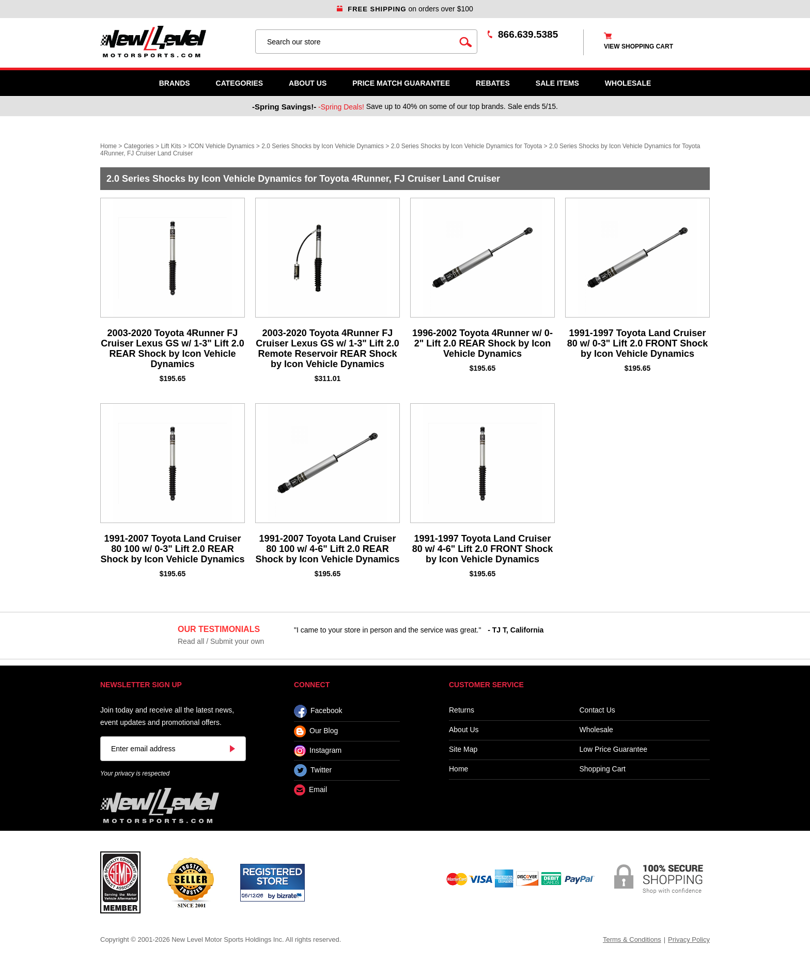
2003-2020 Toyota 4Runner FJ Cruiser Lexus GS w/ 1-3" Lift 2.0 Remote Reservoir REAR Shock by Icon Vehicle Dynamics (327, 348)
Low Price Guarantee (614, 749)
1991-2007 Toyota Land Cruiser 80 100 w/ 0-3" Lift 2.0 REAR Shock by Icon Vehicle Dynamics (172, 548)
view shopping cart (638, 46)
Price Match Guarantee (401, 83)
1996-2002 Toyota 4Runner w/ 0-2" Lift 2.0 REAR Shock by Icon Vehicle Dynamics (482, 343)
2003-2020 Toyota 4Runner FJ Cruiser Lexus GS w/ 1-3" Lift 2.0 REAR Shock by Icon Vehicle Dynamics (172, 348)
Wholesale (596, 730)
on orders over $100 (405, 9)
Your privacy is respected (134, 773)
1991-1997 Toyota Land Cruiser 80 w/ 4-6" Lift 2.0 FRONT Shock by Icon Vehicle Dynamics (482, 548)
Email (310, 790)
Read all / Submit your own (221, 641)
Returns (461, 710)
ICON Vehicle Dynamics (221, 146)
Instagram (317, 750)
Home (108, 146)
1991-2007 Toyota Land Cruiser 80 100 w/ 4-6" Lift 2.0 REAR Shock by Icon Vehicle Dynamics (327, 548)
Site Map (463, 749)
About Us (307, 83)
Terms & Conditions (632, 939)
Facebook (318, 711)
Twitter (313, 770)
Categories (239, 83)
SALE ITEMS (557, 83)
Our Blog (316, 731)
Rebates (493, 83)
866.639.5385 (528, 34)
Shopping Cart (603, 769)
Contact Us (597, 710)
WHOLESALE (628, 83)
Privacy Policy (689, 939)
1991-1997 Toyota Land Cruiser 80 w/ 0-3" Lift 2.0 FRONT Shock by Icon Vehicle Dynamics (637, 343)
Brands (174, 83)
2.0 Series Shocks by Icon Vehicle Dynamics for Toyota (466, 146)
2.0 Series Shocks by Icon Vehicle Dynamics (322, 146)
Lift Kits (171, 146)
